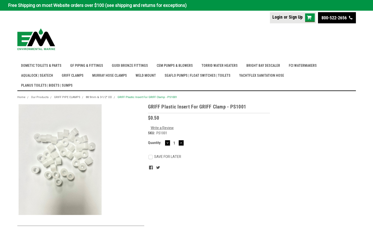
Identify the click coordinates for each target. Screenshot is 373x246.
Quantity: (154, 143)
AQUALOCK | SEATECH (37, 75)
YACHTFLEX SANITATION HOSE (261, 75)
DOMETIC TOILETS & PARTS (41, 66)
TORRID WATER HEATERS (219, 66)
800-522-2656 (336, 17)
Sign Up (296, 17)
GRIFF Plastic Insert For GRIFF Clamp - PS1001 (147, 97)
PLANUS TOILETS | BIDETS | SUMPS (47, 85)
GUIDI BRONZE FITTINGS (130, 66)
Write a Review (162, 128)
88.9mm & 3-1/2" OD (99, 97)
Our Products (40, 97)
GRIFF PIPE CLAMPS (67, 97)
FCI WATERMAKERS (303, 66)
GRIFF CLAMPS (73, 75)
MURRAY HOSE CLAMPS (109, 75)
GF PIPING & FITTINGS (86, 66)
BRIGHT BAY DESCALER (263, 66)
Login (277, 17)
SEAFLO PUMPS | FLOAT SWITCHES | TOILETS (197, 75)
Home (21, 97)
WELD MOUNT (146, 75)
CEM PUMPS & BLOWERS (175, 66)
